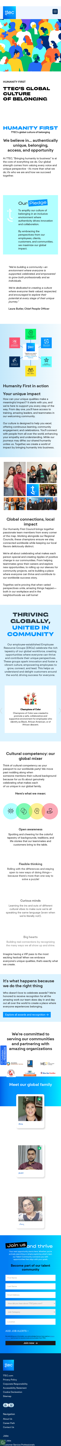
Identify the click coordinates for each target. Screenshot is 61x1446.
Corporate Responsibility (15, 1383)
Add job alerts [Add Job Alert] (16, 1330)
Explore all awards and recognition (25, 1014)
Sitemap (7, 1396)
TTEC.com (8, 1375)
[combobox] (30, 1322)
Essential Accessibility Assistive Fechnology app (8, 1405)
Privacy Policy (10, 1379)
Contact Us (8, 1427)
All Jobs (7, 1440)
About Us (7, 1418)
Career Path (9, 1423)
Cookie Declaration (12, 1392)
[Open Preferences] (3, 1442)
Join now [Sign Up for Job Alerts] (29, 1343)
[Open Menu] (55, 11)
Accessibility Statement (15, 1388)
